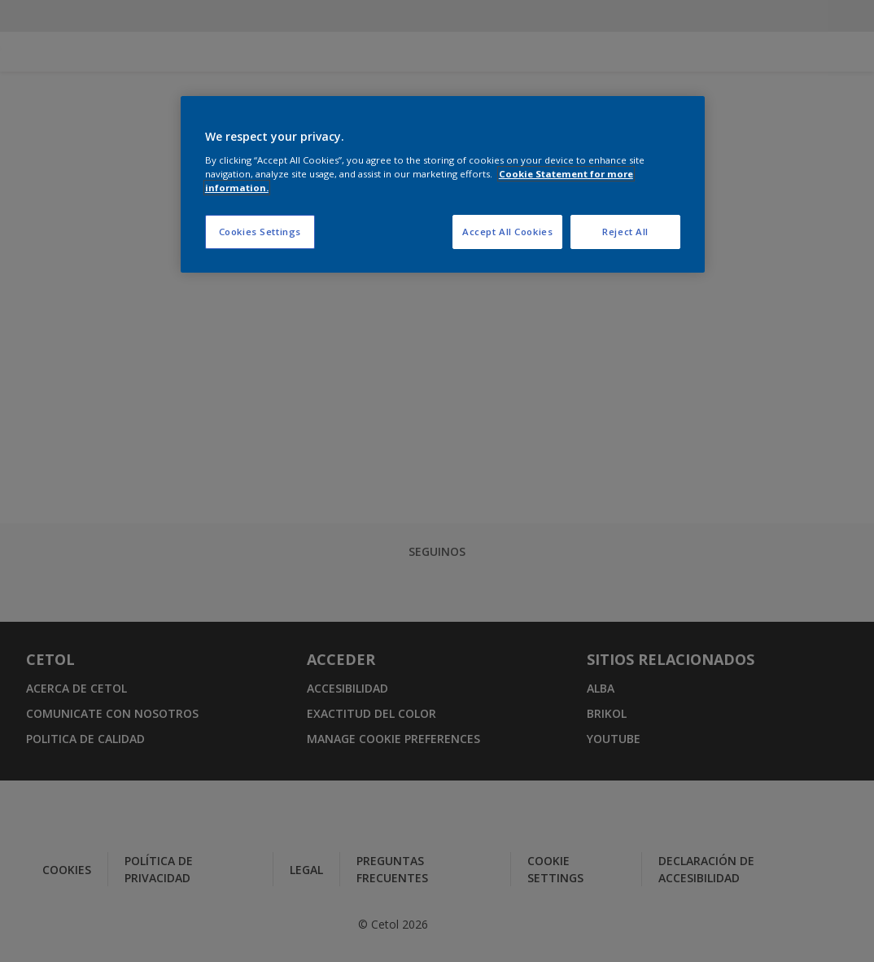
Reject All (625, 231)
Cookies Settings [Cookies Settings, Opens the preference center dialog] (260, 231)
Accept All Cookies (507, 231)
